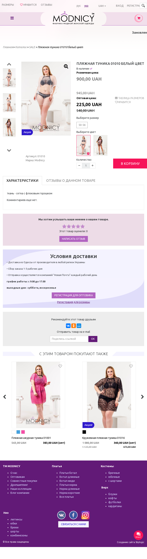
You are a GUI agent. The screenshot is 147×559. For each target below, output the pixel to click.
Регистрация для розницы (73, 302)
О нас (13, 472)
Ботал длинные (69, 476)
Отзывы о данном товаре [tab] (70, 180)
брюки (14, 527)
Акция (27, 132)
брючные (114, 472)
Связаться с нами (73, 524)
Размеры (8, 4)
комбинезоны (19, 535)
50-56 (82, 124)
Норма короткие (70, 492)
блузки (112, 494)
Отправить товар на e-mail (73, 331)
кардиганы (115, 506)
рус (79, 5)
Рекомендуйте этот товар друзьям (73, 319)
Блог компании (19, 492)
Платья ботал (68, 472)
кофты (112, 498)
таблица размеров (129, 98)
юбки (13, 523)
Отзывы (46, 4)
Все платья (67, 496)
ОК (93, 338)
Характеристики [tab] (22, 180)
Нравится (124, 102)
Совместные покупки (23, 480)
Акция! (88, 424)
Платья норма (68, 484)
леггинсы (16, 519)
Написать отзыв (73, 238)
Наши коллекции (20, 488)
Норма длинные (70, 488)
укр (86, 5)
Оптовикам (17, 476)
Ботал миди (67, 480)
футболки (114, 502)
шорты (14, 531)
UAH (101, 5)
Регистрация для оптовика (73, 295)
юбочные (114, 476)
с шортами (115, 480)
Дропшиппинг (19, 484)
